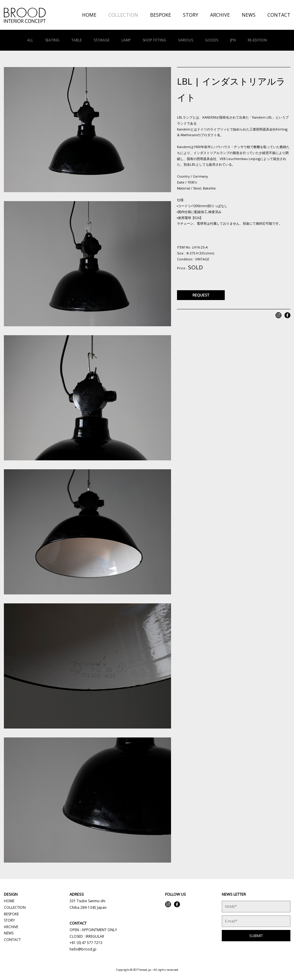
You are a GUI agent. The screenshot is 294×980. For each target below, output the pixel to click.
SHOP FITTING (154, 40)
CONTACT (278, 15)
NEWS (248, 15)
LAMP (126, 40)
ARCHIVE (220, 15)
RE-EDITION (257, 40)
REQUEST (201, 295)
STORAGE (102, 40)
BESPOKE (160, 15)
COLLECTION (123, 15)
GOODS (211, 40)
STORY (190, 15)
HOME (89, 15)
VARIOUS (185, 40)
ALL (30, 40)
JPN (233, 40)
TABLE (76, 40)
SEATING (52, 40)
